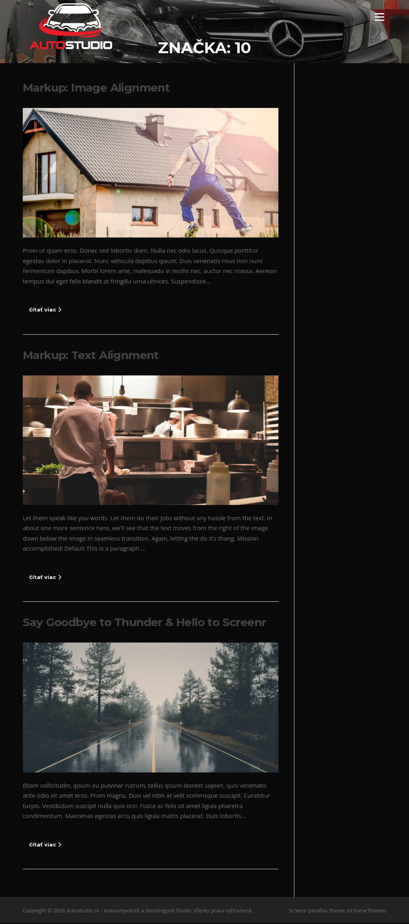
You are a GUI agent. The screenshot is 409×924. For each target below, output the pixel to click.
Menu (379, 17)
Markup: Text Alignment (91, 355)
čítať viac (45, 310)
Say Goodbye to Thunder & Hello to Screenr (144, 623)
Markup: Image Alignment (96, 88)
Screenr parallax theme (316, 911)
